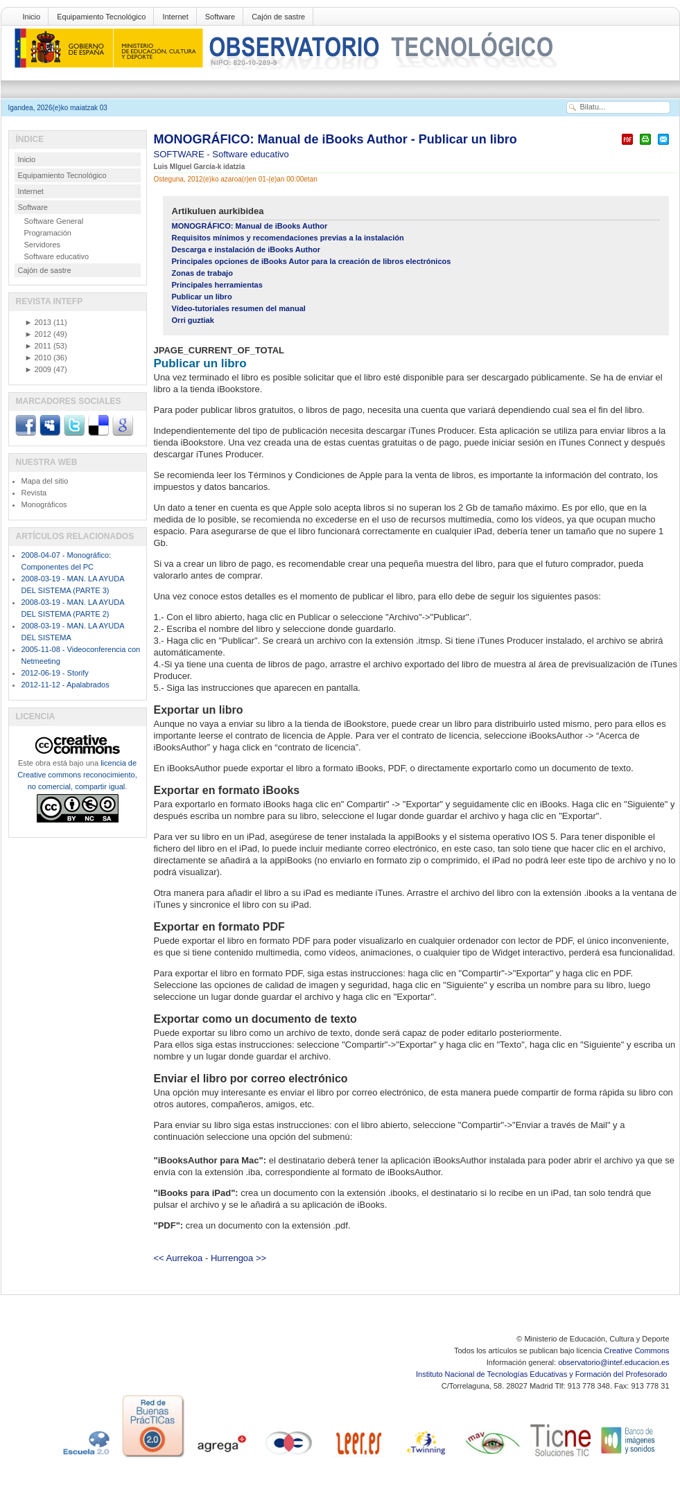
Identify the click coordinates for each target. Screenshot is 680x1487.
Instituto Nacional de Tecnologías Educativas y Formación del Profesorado (542, 1374)
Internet (175, 16)
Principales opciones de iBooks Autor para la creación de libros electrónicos (311, 261)
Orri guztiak (193, 320)
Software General (54, 221)
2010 (38, 357)
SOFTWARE (180, 154)
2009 (38, 369)
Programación (47, 233)
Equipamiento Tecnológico (101, 16)
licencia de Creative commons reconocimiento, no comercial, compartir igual (77, 775)
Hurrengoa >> (238, 1258)
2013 (38, 322)
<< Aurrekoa (178, 1258)
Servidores (42, 244)
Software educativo (250, 154)
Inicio (32, 16)
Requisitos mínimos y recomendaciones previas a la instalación (288, 238)
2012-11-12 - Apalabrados (65, 684)
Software (220, 16)
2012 (38, 334)
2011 (38, 346)
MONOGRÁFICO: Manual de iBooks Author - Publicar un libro (335, 139)
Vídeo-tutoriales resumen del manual (239, 308)
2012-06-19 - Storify (55, 673)
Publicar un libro (202, 296)
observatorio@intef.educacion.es (613, 1362)
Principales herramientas (217, 285)
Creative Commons (636, 1350)
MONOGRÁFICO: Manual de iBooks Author (250, 226)
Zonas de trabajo (202, 273)
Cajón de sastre (278, 16)
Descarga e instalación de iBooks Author (246, 249)
